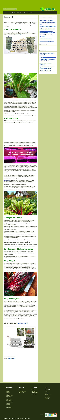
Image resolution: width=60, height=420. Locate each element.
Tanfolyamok (9, 387)
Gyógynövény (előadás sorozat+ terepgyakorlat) (9, 395)
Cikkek (20, 389)
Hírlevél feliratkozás (23, 323)
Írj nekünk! (47, 398)
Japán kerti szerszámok (46, 38)
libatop (14, 358)
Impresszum (47, 395)
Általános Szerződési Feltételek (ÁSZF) (48, 393)
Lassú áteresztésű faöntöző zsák (48, 26)
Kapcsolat (30, 12)
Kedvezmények (9, 407)
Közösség (34, 387)
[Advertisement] (30, 3)
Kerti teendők (21, 392)
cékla (20, 34)
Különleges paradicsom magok (47, 28)
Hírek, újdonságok (22, 391)
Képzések (6, 12)
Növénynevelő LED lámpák (46, 20)
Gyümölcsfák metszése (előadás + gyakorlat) (9, 402)
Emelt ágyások (7, 180)
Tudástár (14, 12)
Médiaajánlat (47, 397)
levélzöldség (10, 358)
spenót (16, 34)
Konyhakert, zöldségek (11, 356)
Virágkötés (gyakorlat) (45, 70)
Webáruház (23, 12)
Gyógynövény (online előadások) (48, 57)
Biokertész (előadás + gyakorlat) (8, 391)
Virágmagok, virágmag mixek (47, 41)
